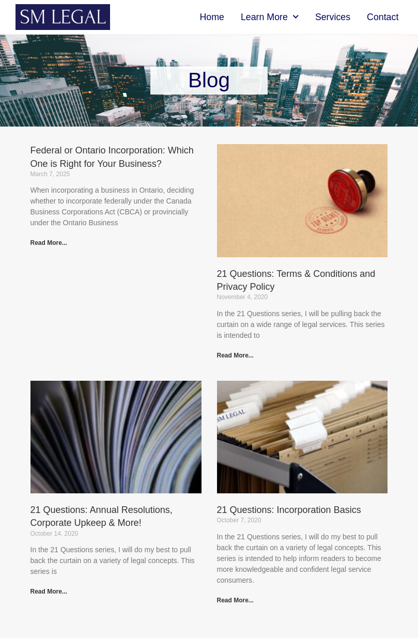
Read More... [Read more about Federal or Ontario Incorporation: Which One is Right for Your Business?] (48, 242)
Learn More (270, 17)
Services (332, 17)
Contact (382, 17)
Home (212, 17)
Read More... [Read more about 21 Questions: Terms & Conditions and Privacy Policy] (235, 355)
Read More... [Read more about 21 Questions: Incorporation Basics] (235, 600)
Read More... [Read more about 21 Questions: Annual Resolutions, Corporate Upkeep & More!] (48, 591)
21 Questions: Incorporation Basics (289, 510)
